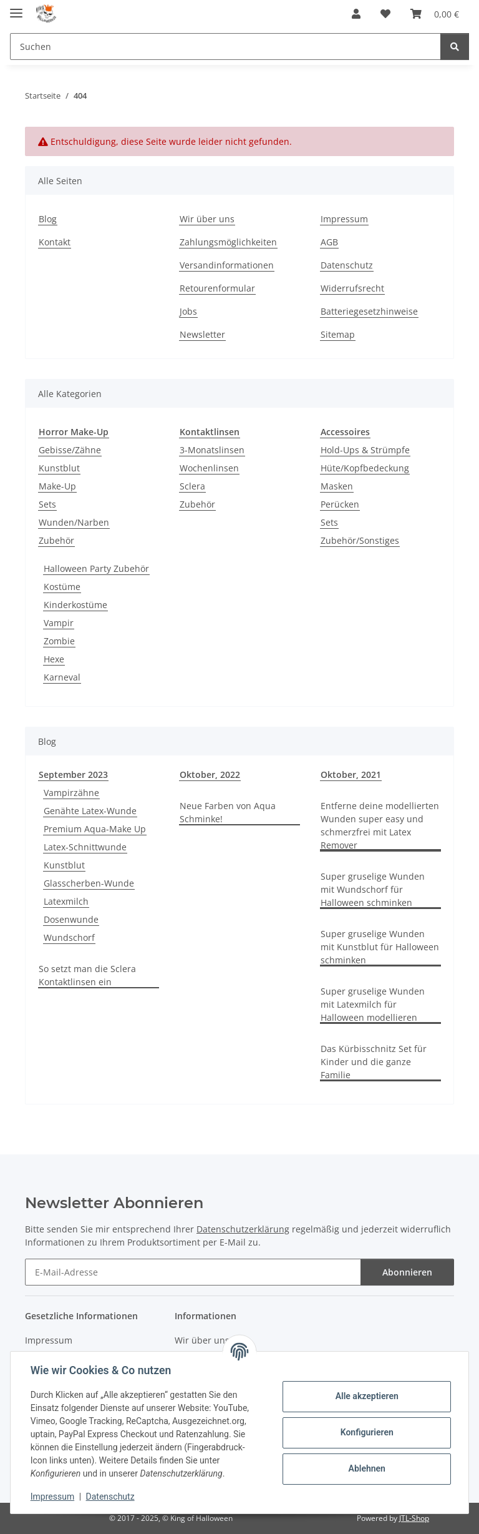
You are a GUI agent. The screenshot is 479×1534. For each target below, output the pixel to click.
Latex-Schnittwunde (85, 847)
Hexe (54, 659)
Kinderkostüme (75, 605)
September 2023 (73, 774)
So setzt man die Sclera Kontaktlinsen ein (87, 975)
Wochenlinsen (209, 468)
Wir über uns (207, 219)
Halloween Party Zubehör (96, 568)
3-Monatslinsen (212, 450)
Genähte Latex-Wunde (90, 811)
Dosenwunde (71, 919)
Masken (337, 486)
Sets (47, 504)
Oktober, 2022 (210, 774)
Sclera (192, 486)
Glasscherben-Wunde (89, 883)
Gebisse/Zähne (70, 450)
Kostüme (62, 586)
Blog (48, 219)
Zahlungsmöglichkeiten (228, 242)
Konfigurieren (366, 1432)
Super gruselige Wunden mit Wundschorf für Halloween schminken (373, 889)
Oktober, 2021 (351, 774)
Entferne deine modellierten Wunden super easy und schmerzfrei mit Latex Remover (380, 825)
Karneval (62, 677)
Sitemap (338, 334)
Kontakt (54, 242)
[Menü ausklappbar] (16, 8)
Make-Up (57, 486)
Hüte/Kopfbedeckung (365, 468)
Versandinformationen (227, 265)
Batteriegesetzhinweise (369, 311)
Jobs (188, 311)
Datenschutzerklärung (242, 1229)
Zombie (59, 641)
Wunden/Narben (74, 522)
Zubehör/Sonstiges (360, 540)
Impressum (52, 1497)
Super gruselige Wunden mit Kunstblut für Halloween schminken (380, 947)
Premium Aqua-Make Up (95, 829)
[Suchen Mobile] (225, 46)
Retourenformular (217, 288)
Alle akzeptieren (366, 1396)
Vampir (59, 623)
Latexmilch (66, 901)
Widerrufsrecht (352, 288)
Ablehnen (366, 1468)
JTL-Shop (414, 1518)
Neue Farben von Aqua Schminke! (228, 812)
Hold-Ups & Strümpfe (365, 450)
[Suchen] (454, 46)
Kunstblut (59, 468)
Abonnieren (407, 1272)
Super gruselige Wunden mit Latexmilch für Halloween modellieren (373, 1004)
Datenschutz (110, 1497)
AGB (329, 242)
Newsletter (202, 334)
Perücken (340, 504)
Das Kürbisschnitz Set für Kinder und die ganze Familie (374, 1062)
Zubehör (56, 540)
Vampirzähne (71, 793)
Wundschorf (69, 937)
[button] (356, 13)
